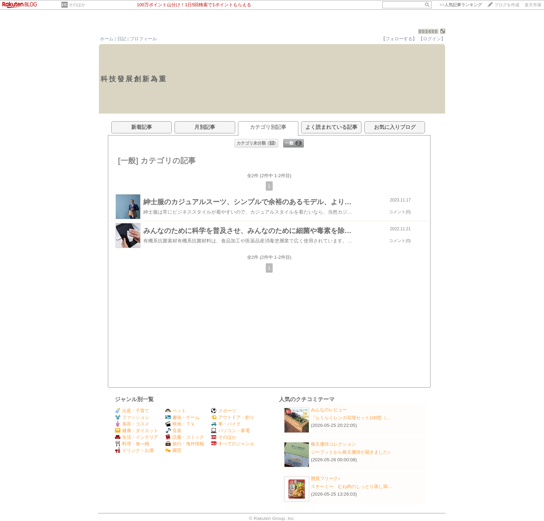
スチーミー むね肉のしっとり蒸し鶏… (351, 486)
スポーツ (223, 410)
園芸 (173, 450)
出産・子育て (132, 410)
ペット (175, 410)
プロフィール (143, 38)
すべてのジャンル (232, 443)
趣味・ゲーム (182, 417)
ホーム (106, 38)
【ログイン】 (431, 38)
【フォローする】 (399, 38)
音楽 (173, 430)
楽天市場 (533, 4)
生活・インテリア (136, 437)
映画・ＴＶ (180, 424)
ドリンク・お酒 (134, 450)
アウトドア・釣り (232, 417)
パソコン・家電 (230, 430)
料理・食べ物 (132, 443)
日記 (121, 38)
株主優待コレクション (333, 444)
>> (461, 4)
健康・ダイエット (136, 430)
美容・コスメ (132, 424)
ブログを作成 (506, 4)
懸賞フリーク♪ (325, 478)
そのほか (77, 4)
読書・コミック (184, 437)
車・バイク (226, 424)
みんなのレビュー (329, 409)
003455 (428, 31)
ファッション (132, 417)
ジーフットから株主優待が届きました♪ (350, 452)
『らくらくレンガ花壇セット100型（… (351, 417)
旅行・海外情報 (184, 443)
